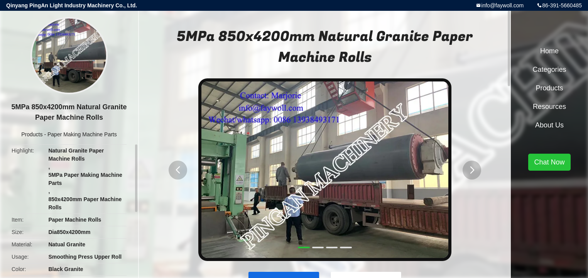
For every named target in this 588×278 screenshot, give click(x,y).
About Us (549, 125)
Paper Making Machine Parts (82, 134)
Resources (549, 106)
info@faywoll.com (502, 5)
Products (31, 134)
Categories (549, 69)
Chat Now (549, 162)
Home (549, 51)
